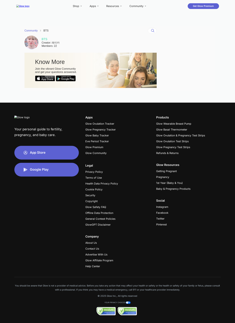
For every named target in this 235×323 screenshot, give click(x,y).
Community (31, 30)
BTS (45, 30)
